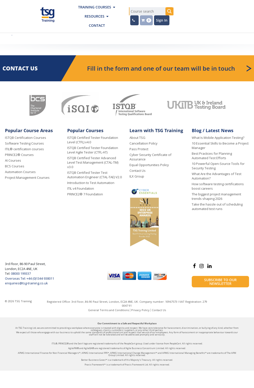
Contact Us (137, 170)
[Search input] (147, 11)
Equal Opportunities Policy (149, 165)
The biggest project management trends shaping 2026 (216, 196)
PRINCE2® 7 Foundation (85, 194)
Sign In (161, 20)
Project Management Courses (27, 177)
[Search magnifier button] (169, 11)
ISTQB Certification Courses (25, 137)
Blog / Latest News (212, 130)
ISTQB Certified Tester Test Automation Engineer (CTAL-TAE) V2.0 (94, 174)
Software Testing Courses (24, 143)
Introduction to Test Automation (90, 182)
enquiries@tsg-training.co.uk (26, 283)
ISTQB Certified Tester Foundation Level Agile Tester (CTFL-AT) (92, 150)
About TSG (137, 137)
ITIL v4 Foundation (80, 188)
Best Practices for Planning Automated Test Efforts (212, 155)
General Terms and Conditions (108, 310)
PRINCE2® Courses (19, 154)
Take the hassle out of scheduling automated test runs (217, 206)
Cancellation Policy (143, 143)
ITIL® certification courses (24, 149)
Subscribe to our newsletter (220, 281)
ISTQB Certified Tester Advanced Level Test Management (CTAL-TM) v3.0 (92, 162)
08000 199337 (20, 273)
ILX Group (136, 176)
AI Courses (13, 160)
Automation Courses (20, 172)
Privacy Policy (140, 310)
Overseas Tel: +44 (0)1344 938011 (29, 278)
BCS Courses (14, 166)
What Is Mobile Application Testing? (218, 137)
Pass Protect (138, 149)
